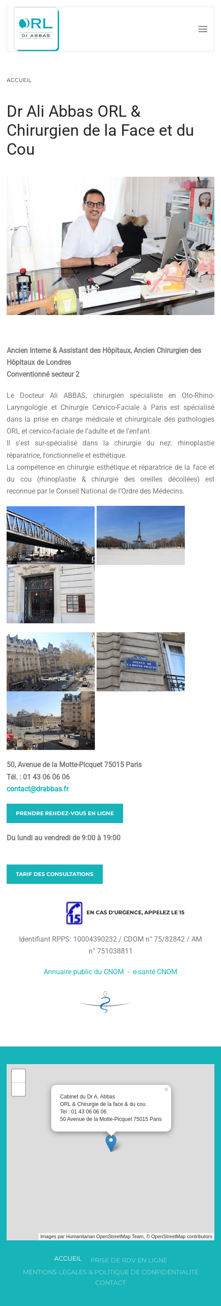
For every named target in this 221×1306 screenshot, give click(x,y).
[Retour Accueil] (36, 29)
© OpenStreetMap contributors (179, 1236)
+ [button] (19, 1076)
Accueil (68, 1258)
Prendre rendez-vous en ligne (65, 813)
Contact (110, 1283)
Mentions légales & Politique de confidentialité (111, 1272)
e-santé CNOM (155, 972)
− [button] (19, 1089)
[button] (203, 29)
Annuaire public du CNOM (84, 972)
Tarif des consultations (55, 874)
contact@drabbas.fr (37, 789)
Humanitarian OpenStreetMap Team (105, 1236)
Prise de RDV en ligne (128, 1260)
